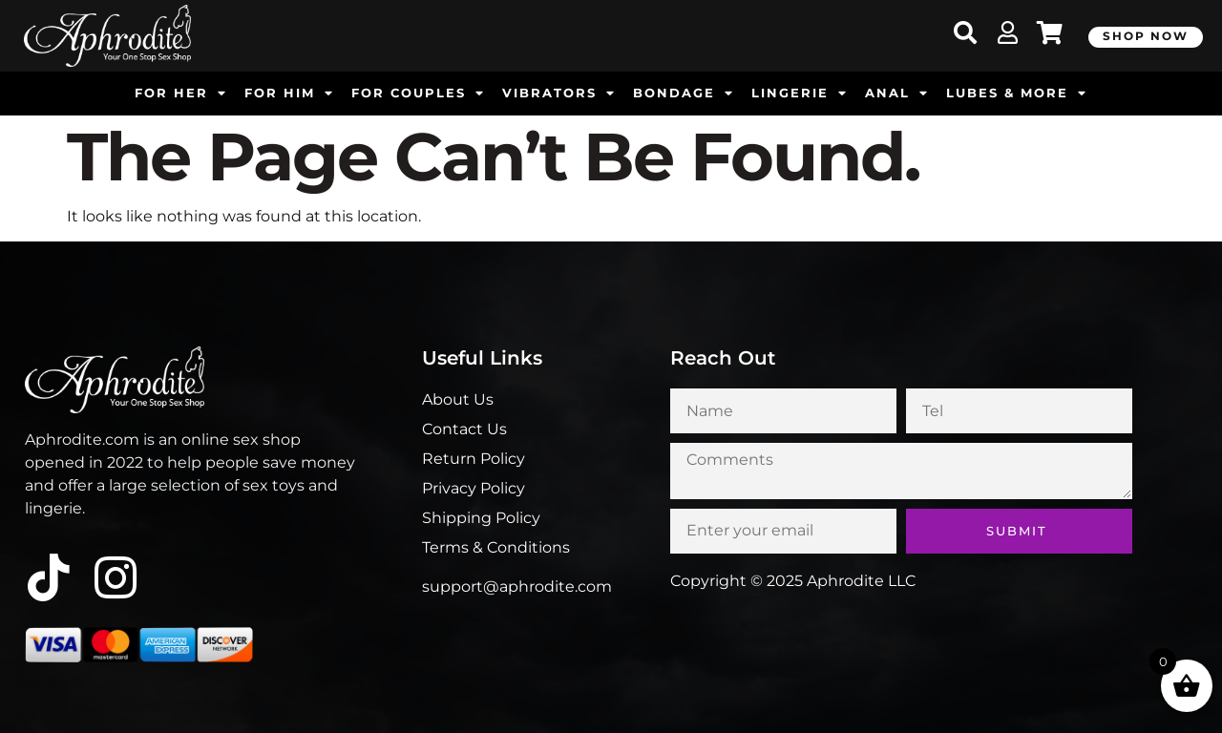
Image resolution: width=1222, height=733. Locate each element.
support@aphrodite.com (517, 586)
